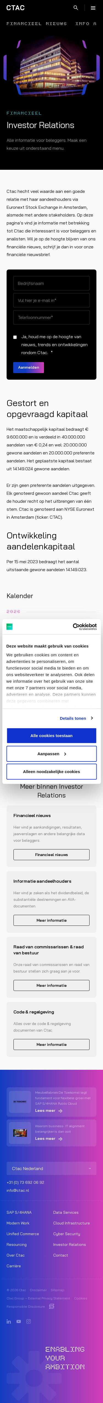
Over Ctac (16, 1255)
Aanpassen (51, 753)
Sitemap (57, 1290)
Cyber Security (66, 1233)
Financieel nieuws (37, 23)
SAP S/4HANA (19, 1212)
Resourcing (17, 1244)
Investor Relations (69, 1244)
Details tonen (73, 718)
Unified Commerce (23, 1233)
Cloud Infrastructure (71, 1223)
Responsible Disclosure (26, 1306)
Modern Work (18, 1223)
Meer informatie (52, 920)
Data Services (66, 1212)
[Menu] (93, 7)
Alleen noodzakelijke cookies (51, 771)
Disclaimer (38, 1290)
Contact (60, 1255)
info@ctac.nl (18, 1190)
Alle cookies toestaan (51, 735)
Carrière (14, 1265)
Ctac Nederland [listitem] (27, 1168)
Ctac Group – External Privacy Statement (38, 1298)
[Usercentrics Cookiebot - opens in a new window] (73, 626)
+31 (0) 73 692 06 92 (25, 1182)
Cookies (80, 1298)
